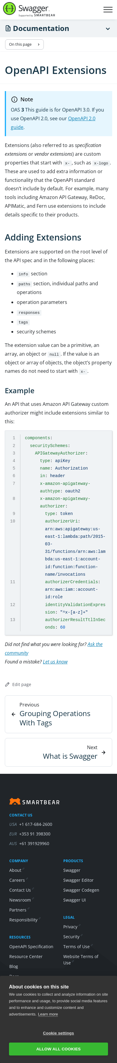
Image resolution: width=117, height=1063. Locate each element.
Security (72, 936)
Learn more (48, 1014)
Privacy (71, 927)
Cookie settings (58, 1033)
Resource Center (26, 956)
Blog (13, 966)
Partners (19, 910)
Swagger (71, 870)
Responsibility (24, 920)
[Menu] (108, 28)
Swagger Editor (78, 880)
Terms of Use (77, 946)
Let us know (55, 661)
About (16, 870)
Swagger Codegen (81, 890)
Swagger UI (74, 900)
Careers (18, 880)
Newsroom (21, 900)
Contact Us (21, 890)
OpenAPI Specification (31, 946)
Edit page (18, 684)
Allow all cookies (58, 1049)
